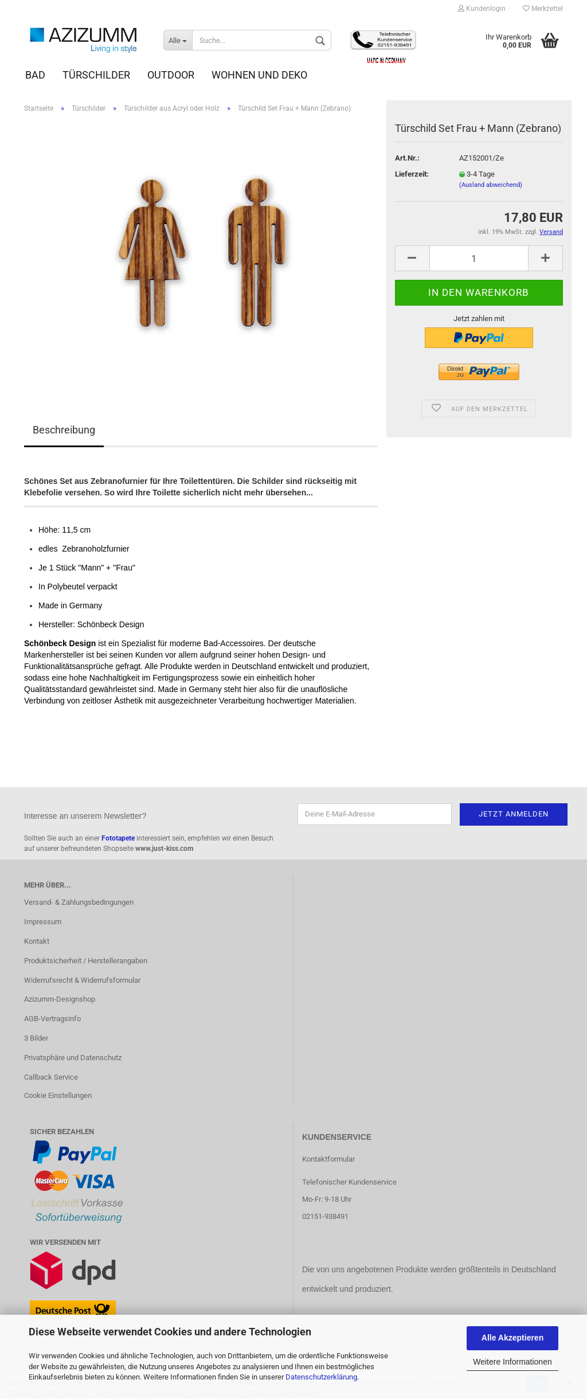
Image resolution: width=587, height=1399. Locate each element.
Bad (35, 75)
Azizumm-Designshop (59, 999)
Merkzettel (543, 9)
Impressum (42, 921)
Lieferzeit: (412, 174)
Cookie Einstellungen (58, 1095)
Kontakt (36, 941)
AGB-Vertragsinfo (52, 1018)
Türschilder (96, 75)
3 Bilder (36, 1038)
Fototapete (118, 838)
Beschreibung (64, 430)
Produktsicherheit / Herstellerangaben (85, 960)
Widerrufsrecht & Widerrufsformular (82, 980)
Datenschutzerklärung (321, 1377)
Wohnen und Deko (259, 75)
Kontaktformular (328, 1159)
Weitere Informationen (512, 1361)
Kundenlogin (482, 9)
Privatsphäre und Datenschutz (73, 1057)
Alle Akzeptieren (512, 1337)
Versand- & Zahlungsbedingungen (79, 902)
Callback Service (51, 1077)
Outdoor (170, 75)
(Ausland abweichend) (490, 185)
